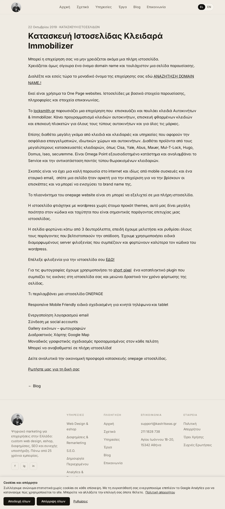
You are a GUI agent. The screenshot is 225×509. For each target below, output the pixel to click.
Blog (136, 7)
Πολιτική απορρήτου (160, 492)
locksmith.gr (44, 111)
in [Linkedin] (33, 465)
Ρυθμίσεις (80, 501)
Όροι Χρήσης (193, 437)
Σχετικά (83, 7)
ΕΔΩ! (110, 259)
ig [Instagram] (24, 465)
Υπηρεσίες (103, 7)
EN (209, 7)
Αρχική (64, 7)
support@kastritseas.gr (159, 424)
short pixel (122, 270)
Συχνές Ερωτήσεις (197, 445)
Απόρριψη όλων (53, 501)
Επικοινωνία (156, 7)
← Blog (34, 386)
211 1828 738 (150, 432)
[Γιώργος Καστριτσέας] (31, 7)
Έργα (122, 7)
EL (201, 7)
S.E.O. (71, 451)
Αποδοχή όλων (19, 501)
